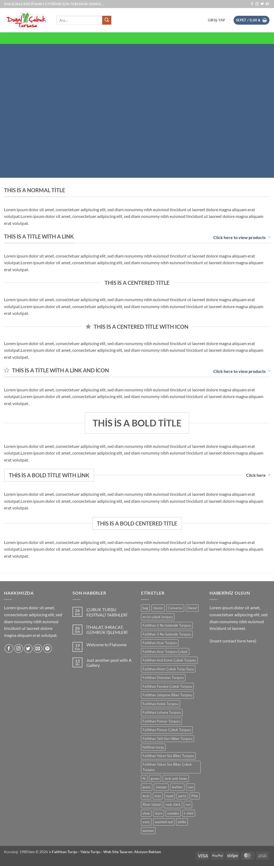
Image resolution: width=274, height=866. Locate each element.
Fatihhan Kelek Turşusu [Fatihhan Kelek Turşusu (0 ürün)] (160, 704)
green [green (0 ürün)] (155, 778)
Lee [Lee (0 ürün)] (190, 787)
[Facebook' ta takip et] (252, 4)
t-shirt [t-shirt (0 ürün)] (188, 813)
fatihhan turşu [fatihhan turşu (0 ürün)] (153, 747)
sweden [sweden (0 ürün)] (173, 813)
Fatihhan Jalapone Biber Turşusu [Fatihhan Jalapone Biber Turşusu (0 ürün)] (167, 695)
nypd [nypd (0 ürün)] (169, 796)
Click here (258, 475)
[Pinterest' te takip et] (47, 648)
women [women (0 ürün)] (148, 831)
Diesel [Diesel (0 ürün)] (192, 608)
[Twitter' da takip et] (262, 4)
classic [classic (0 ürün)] (158, 608)
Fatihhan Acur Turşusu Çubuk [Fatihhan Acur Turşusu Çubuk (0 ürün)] (165, 651)
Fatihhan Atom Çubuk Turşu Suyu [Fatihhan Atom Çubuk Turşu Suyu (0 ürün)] (168, 669)
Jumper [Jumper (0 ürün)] (161, 787)
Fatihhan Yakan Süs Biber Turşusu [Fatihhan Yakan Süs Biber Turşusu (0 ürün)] (168, 756)
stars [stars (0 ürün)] (158, 813)
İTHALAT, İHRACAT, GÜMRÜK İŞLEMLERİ (107, 630)
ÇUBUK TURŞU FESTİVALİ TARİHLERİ (106, 612)
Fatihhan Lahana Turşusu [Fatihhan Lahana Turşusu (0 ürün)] (162, 712)
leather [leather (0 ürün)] (177, 787)
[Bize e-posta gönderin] (267, 4)
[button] (216, 20)
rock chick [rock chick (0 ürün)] (173, 804)
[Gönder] (106, 20)
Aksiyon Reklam (147, 851)
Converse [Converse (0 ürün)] (175, 608)
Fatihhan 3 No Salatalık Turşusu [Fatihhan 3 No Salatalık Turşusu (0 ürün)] (167, 634)
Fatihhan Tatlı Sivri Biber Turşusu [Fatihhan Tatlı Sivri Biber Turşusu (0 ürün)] (167, 738)
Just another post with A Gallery (109, 662)
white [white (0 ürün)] (182, 822)
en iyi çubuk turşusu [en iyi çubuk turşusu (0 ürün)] (158, 617)
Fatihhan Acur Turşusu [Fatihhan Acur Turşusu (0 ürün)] (160, 643)
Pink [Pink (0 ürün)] (194, 796)
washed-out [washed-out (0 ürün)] (164, 822)
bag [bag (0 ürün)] (145, 608)
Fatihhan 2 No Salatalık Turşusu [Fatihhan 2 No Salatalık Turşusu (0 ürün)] (167, 625)
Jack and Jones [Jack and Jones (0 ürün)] (175, 778)
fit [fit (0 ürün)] (144, 778)
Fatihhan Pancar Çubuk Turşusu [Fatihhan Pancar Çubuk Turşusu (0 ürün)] (167, 730)
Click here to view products (241, 237)
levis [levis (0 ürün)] (146, 796)
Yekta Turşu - (91, 851)
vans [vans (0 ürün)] (146, 822)
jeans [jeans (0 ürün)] (147, 787)
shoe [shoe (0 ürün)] (146, 813)
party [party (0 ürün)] (182, 796)
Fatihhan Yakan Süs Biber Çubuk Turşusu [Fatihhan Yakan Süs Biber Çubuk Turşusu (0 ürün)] (167, 767)
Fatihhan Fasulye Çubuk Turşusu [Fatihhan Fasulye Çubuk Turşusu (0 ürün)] (167, 686)
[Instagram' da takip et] (257, 4)
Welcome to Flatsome (106, 644)
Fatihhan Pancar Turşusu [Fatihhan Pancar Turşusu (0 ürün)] (161, 721)
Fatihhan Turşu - (66, 851)
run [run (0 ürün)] (188, 804)
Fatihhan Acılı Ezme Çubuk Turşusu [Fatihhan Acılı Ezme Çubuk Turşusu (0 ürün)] (169, 660)
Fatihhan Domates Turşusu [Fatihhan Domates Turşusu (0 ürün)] (163, 677)
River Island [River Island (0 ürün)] (152, 804)
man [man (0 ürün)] (157, 796)
